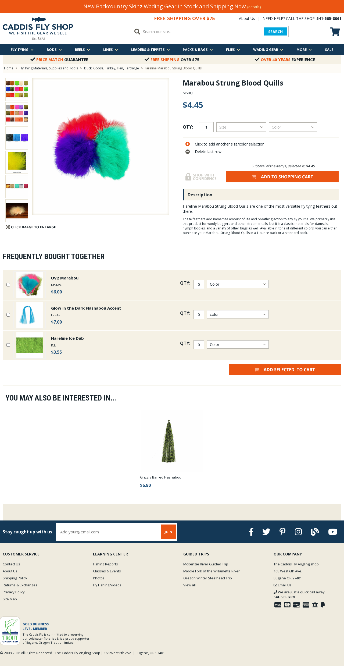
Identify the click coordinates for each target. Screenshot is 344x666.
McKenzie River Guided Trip (205, 564)
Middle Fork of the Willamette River (211, 571)
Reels (82, 49)
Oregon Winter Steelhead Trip (207, 578)
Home (8, 68)
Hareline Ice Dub (67, 338)
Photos (99, 578)
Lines (110, 49)
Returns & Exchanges (20, 585)
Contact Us (11, 564)
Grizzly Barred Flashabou (160, 477)
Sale (329, 49)
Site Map (10, 599)
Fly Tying (22, 49)
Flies (233, 49)
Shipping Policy (15, 578)
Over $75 (172, 59)
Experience (285, 59)
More (304, 49)
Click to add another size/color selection (229, 144)
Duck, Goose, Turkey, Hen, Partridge (111, 68)
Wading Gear (268, 49)
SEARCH (275, 31)
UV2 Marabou (64, 278)
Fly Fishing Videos (107, 585)
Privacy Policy (14, 592)
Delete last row (208, 151)
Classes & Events (107, 571)
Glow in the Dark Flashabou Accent (86, 308)
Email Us (283, 585)
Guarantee (59, 59)
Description (200, 195)
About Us (247, 18)
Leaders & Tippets (150, 49)
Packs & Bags (198, 49)
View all (189, 585)
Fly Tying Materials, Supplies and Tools (49, 68)
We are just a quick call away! (299, 594)
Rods (54, 49)
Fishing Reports (105, 564)
